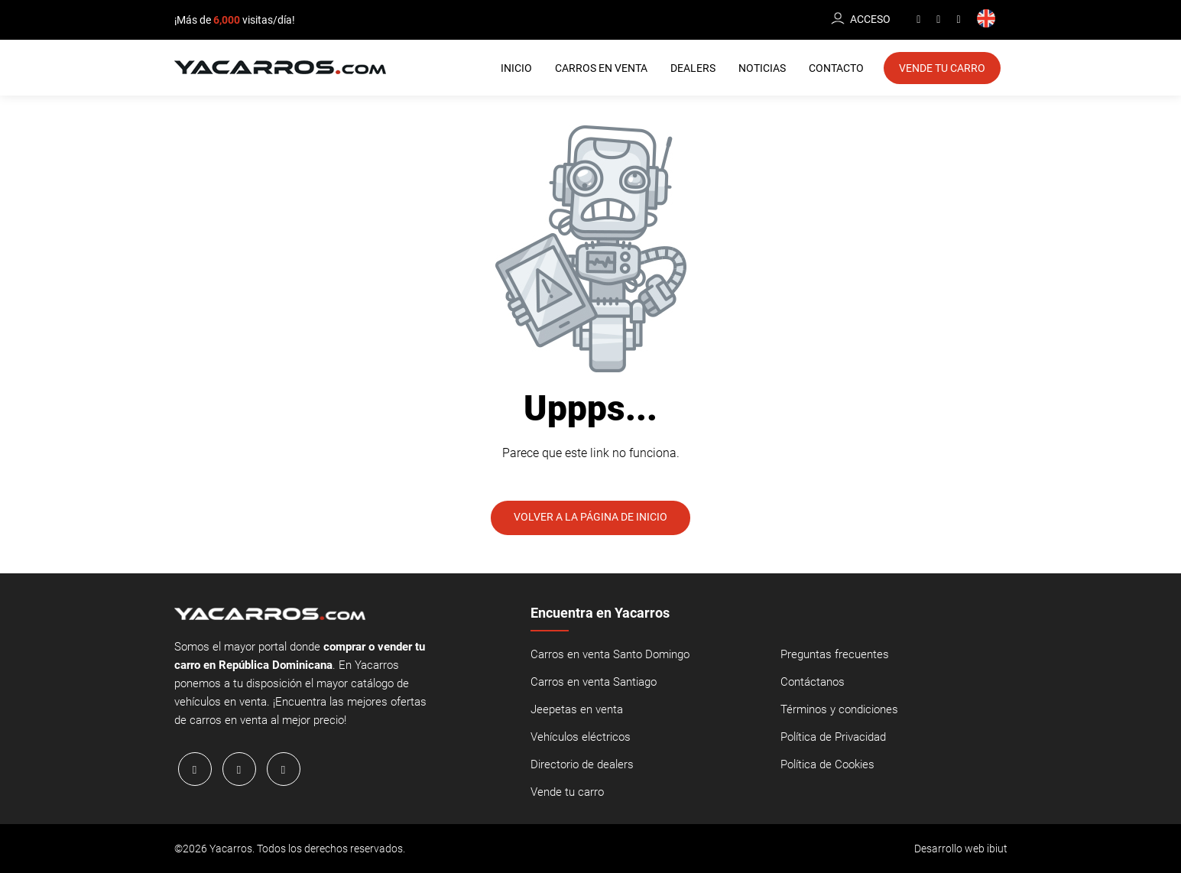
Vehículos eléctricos (580, 738)
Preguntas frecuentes (834, 655)
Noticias (762, 68)
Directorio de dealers (582, 765)
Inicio (516, 68)
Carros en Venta (601, 68)
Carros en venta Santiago (593, 683)
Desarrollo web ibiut (960, 848)
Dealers (692, 68)
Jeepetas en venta (576, 710)
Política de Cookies (827, 765)
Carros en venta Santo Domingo (609, 655)
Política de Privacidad (833, 738)
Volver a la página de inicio (590, 517)
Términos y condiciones (839, 710)
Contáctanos (812, 683)
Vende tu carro (567, 793)
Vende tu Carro (942, 68)
